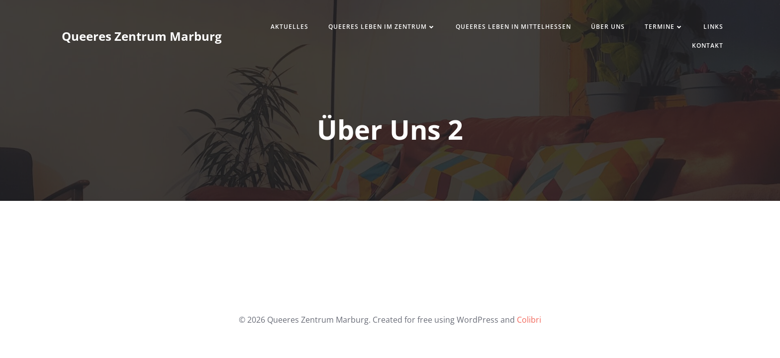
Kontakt (707, 45)
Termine (664, 26)
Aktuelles (289, 26)
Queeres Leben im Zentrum (382, 26)
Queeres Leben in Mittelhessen (513, 26)
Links (713, 26)
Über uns (608, 26)
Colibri (529, 319)
